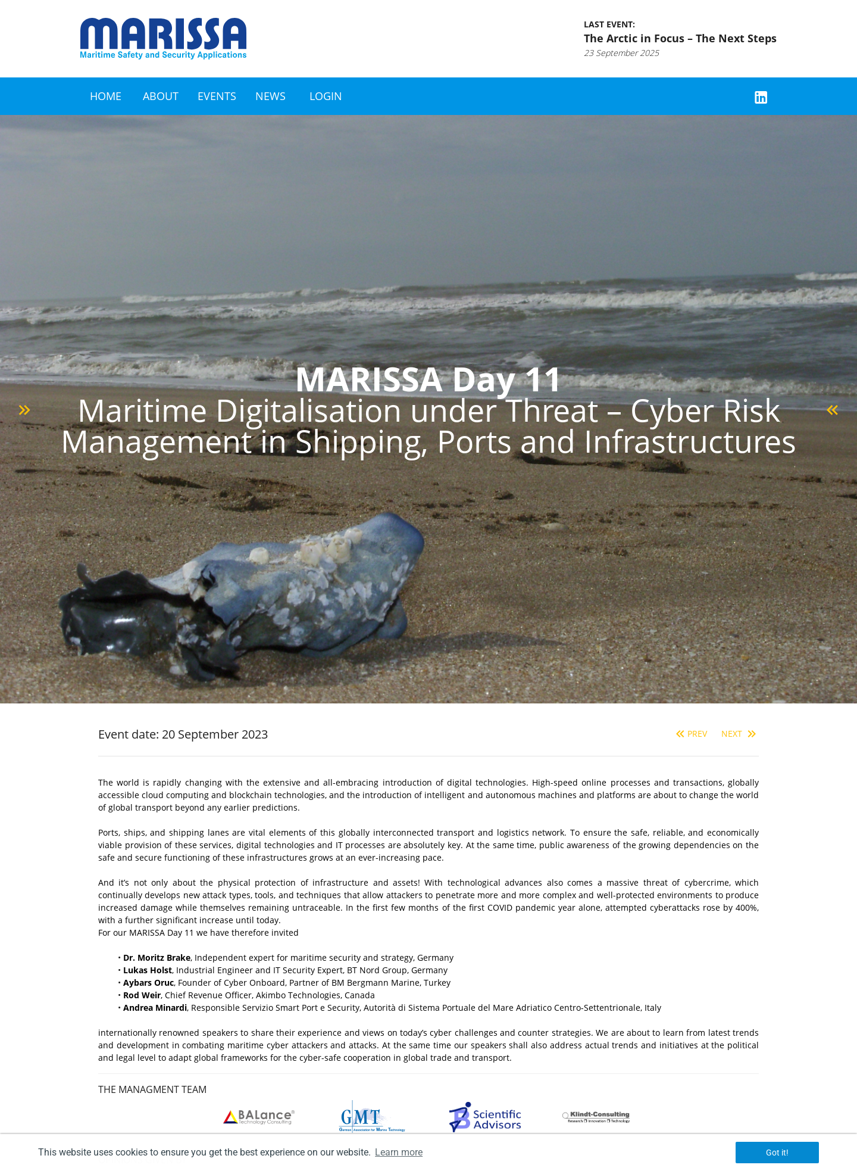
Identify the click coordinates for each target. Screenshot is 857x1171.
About (161, 96)
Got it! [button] (777, 1152)
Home (105, 96)
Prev (690, 733)
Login (325, 96)
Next (740, 733)
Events (217, 96)
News (270, 96)
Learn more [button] (399, 1152)
